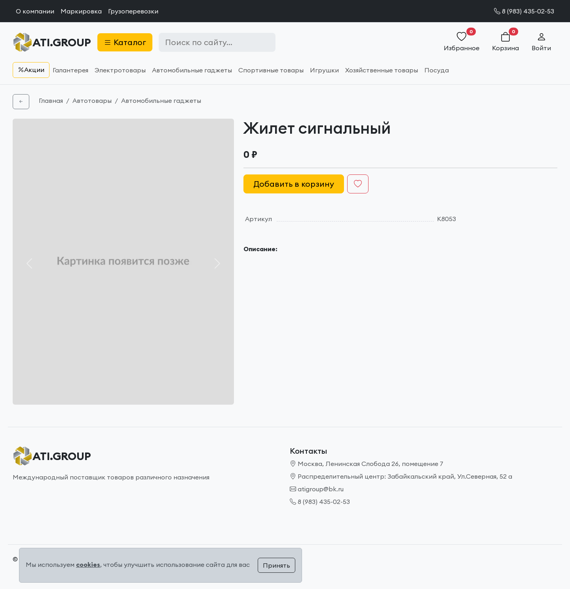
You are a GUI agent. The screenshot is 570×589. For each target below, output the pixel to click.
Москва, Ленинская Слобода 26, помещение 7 (366, 464)
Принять (276, 565)
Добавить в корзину (293, 184)
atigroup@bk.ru (317, 489)
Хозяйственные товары (381, 70)
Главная (51, 100)
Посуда (436, 70)
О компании (35, 11)
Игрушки (324, 70)
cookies (88, 564)
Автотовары (92, 100)
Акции (31, 70)
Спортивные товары (271, 70)
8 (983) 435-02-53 (524, 11)
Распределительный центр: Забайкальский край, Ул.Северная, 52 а (401, 476)
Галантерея (70, 70)
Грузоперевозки (133, 11)
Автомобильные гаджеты (192, 70)
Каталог (125, 42)
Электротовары (120, 70)
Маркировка (81, 11)
